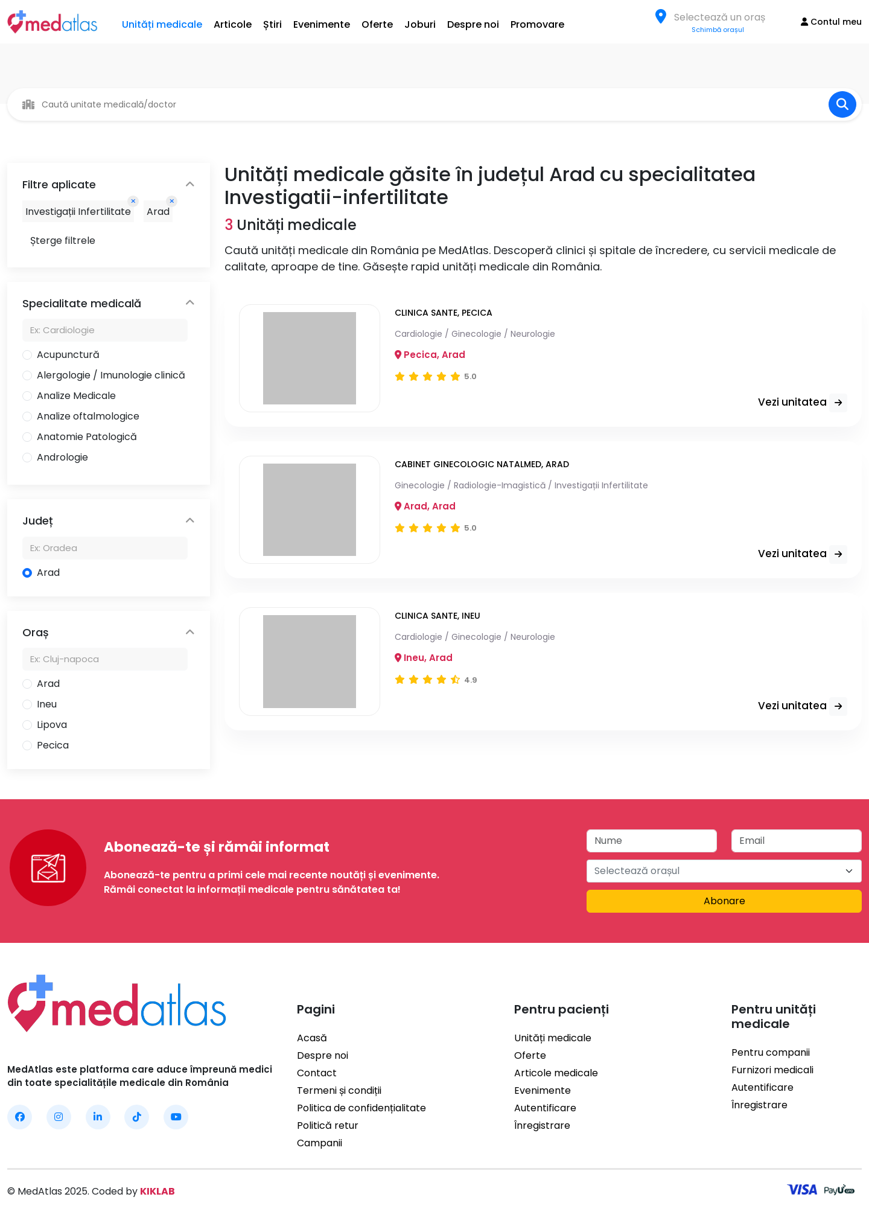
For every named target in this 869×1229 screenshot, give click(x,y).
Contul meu (831, 22)
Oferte (377, 24)
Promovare (537, 24)
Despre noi (473, 24)
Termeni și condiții (339, 1090)
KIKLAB (157, 1191)
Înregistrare (542, 1125)
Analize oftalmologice (88, 416)
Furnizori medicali (772, 1070)
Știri (272, 24)
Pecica (53, 745)
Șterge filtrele (62, 240)
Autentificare (545, 1108)
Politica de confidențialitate (361, 1108)
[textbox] (723, 17)
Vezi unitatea (802, 403)
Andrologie (62, 457)
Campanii (319, 1143)
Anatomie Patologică (87, 437)
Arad (48, 572)
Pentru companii (770, 1052)
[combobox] (723, 17)
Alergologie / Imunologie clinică (111, 375)
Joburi (420, 24)
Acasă (312, 1038)
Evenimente (321, 24)
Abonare (724, 901)
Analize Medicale (76, 396)
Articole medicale (556, 1073)
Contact (317, 1073)
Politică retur (327, 1125)
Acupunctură (68, 355)
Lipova (52, 725)
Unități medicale (162, 24)
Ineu (47, 704)
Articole (233, 24)
